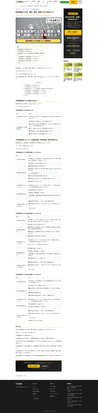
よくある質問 (49, 2)
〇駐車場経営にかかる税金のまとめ (25, 51)
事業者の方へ (55, 2)
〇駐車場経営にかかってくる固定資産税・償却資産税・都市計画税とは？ (39, 88)
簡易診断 (39, 2)
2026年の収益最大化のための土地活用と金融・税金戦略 (78, 70)
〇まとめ (19, 62)
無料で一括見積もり (33, 366)
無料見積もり (73, 2)
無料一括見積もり (36, 391)
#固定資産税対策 (19, 375)
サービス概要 (52, 386)
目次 (32, 46)
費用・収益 (33, 15)
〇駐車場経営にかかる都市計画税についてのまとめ (28, 60)
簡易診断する (45, 366)
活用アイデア (26, 2)
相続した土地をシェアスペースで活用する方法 (68, 70)
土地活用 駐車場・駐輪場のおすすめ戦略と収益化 (68, 80)
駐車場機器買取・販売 (47, 15)
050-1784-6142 (64, 2)
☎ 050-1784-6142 (73, 46)
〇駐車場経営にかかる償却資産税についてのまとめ (28, 58)
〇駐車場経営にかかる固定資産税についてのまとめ (28, 56)
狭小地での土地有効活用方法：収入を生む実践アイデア (78, 80)
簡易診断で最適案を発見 (73, 38)
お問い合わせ (52, 391)
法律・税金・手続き (22, 6)
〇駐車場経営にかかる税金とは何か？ (24, 49)
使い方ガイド (52, 388)
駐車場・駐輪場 (39, 15)
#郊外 (25, 375)
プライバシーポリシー (54, 393)
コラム (43, 2)
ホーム (17, 6)
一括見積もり (33, 2)
